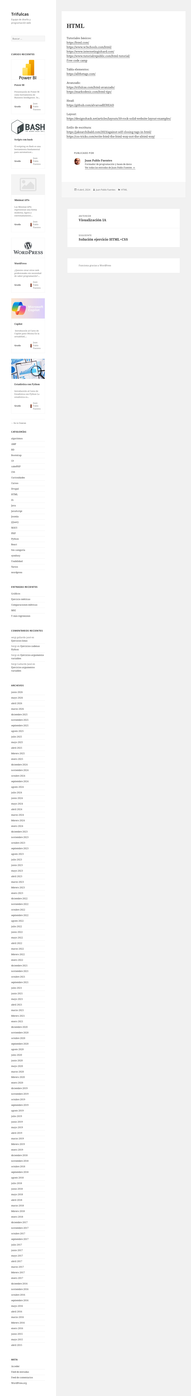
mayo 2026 (17, 697)
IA (12, 500)
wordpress (16, 572)
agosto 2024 (17, 787)
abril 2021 (16, 1004)
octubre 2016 (18, 1294)
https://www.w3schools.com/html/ (89, 47)
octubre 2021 (18, 976)
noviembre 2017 (20, 1228)
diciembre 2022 (19, 898)
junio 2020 (17, 1060)
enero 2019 (17, 1149)
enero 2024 (17, 826)
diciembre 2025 (19, 714)
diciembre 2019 (19, 1088)
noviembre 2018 (20, 1160)
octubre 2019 (18, 1099)
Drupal (15, 488)
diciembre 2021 (19, 965)
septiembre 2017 (20, 1239)
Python (15, 538)
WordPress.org (19, 1383)
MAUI (14, 527)
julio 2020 (16, 1054)
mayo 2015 (17, 1339)
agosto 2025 (17, 731)
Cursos (14, 483)
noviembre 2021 (20, 971)
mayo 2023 (17, 870)
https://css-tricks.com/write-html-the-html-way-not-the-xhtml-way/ (111, 136)
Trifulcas (20, 14)
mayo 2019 (17, 1127)
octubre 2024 (18, 775)
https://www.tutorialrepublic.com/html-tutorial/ (98, 56)
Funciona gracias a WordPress (95, 265)
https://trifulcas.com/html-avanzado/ (91, 87)
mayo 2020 (17, 1066)
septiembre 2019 (20, 1105)
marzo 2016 (17, 1317)
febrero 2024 (18, 820)
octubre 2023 (18, 842)
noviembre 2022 (20, 904)
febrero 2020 (18, 1077)
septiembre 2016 (20, 1300)
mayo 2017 (17, 1255)
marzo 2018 (17, 1205)
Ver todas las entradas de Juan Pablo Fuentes (108, 167)
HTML (14, 494)
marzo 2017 (17, 1266)
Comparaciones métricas (24, 604)
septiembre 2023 (20, 848)
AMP (13, 444)
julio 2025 (16, 736)
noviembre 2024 (20, 770)
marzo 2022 (17, 948)
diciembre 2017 (19, 1222)
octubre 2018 (18, 1166)
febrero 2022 (18, 954)
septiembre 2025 (20, 725)
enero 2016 (17, 1328)
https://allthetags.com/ (81, 74)
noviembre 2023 (20, 837)
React (14, 544)
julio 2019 (16, 1116)
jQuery (15, 522)
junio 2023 (17, 865)
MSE (13, 610)
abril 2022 (16, 943)
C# (12, 460)
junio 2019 (17, 1121)
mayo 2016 (17, 1306)
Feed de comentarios (22, 1377)
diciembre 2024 (19, 764)
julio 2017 (16, 1244)
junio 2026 (17, 692)
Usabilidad (17, 561)
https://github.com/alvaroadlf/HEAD (90, 105)
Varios (14, 566)
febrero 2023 (18, 887)
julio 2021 (16, 987)
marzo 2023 (17, 881)
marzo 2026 (17, 708)
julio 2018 (16, 1183)
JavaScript (16, 511)
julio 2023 (16, 859)
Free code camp (77, 60)
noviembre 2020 (20, 1032)
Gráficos (15, 593)
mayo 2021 (17, 999)
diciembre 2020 (19, 1027)
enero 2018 (17, 1216)
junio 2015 (17, 1333)
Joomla (15, 516)
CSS (13, 472)
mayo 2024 (17, 803)
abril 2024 (16, 809)
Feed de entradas (20, 1371)
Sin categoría (18, 550)
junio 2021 (17, 993)
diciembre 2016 (19, 1283)
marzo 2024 (17, 814)
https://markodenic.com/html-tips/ (89, 91)
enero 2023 (17, 893)
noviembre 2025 (20, 719)
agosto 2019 (17, 1110)
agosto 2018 (17, 1177)
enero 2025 (17, 759)
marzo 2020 (17, 1071)
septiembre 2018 (20, 1172)
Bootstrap (16, 455)
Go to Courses (19, 423)
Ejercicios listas (19, 640)
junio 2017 (17, 1250)
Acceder (15, 1366)
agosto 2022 (17, 920)
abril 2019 (16, 1133)
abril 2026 (16, 703)
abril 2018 (16, 1200)
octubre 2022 (18, 909)
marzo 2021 (17, 1010)
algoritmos (17, 438)
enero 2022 (17, 960)
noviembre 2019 (20, 1093)
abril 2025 (16, 747)
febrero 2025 (18, 753)
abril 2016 (16, 1311)
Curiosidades (18, 477)
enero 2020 (17, 1082)
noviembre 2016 (20, 1289)
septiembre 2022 (20, 915)
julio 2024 (16, 792)
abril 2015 (16, 1345)
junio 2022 (17, 932)
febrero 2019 (18, 1144)
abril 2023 (16, 876)
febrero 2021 (18, 1015)
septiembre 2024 (20, 781)
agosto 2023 (17, 854)
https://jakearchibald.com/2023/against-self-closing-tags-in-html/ (109, 132)
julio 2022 (16, 926)
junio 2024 (17, 798)
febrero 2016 (18, 1322)
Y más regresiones (20, 616)
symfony (15, 555)
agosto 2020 (17, 1049)
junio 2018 (17, 1188)
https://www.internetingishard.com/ (90, 51)
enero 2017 (17, 1278)
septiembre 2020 (20, 1043)
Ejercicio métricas (20, 599)
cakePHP (16, 466)
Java (13, 505)
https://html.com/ (78, 42)
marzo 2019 (17, 1138)
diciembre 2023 (19, 831)
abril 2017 (16, 1261)
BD (12, 449)
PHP (13, 533)
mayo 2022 (17, 937)
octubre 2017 (18, 1233)
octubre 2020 (18, 1038)
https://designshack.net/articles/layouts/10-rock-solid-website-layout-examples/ (119, 118)
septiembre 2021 (20, 982)
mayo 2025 (17, 742)
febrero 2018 (18, 1211)
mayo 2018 (17, 1194)
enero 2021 (17, 1021)
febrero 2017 (18, 1272)
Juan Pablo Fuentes (105, 189)
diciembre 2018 (19, 1155)
